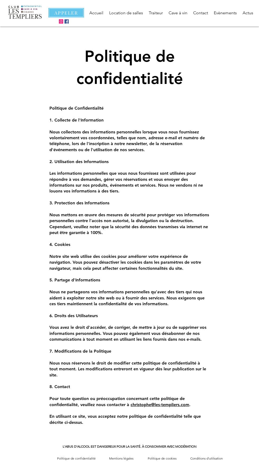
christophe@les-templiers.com (160, 404)
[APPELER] (66, 13)
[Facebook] (66, 21)
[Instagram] (61, 21)
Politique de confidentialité (76, 458)
